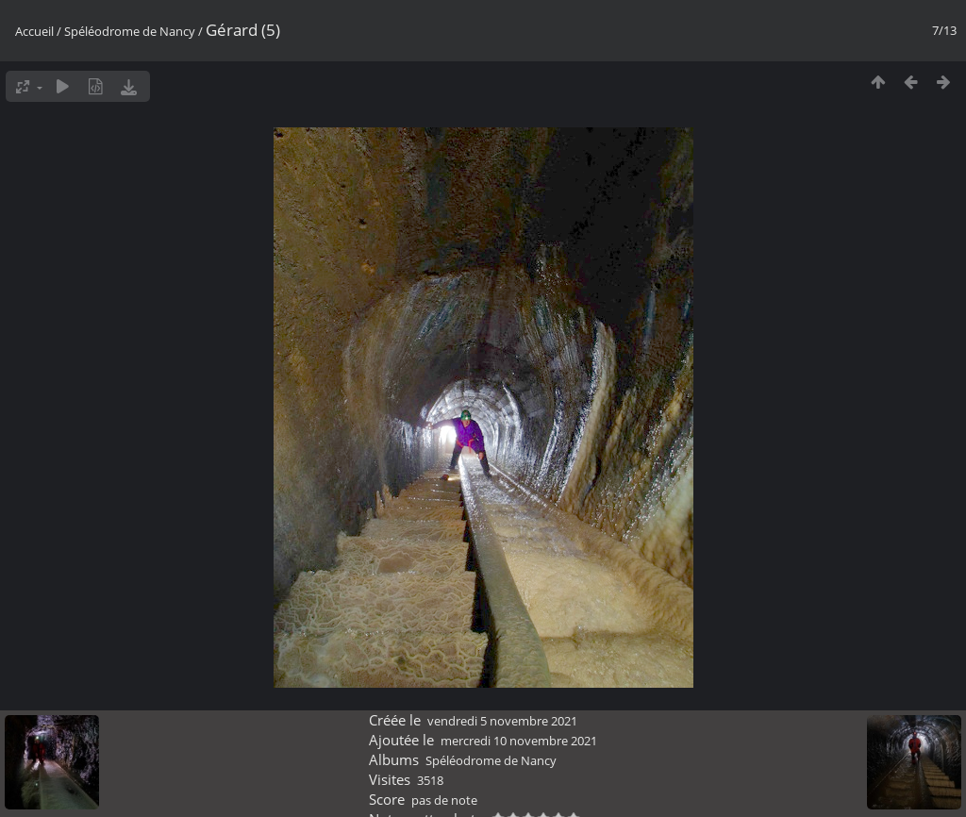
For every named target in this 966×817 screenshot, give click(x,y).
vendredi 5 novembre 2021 (502, 720)
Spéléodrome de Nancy (129, 31)
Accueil (34, 31)
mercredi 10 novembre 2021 (519, 740)
